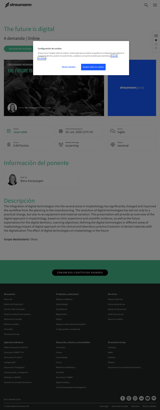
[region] (81, 58)
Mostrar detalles (69, 67)
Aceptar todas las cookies (93, 67)
